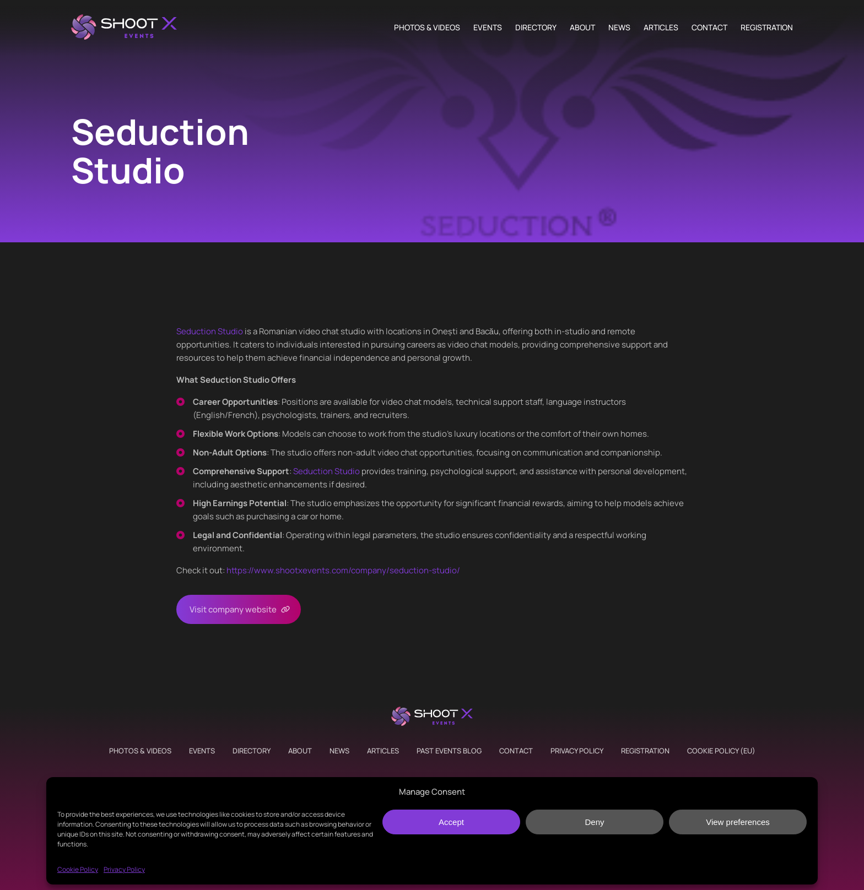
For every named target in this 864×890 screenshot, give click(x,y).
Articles (661, 27)
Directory (536, 27)
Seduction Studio (209, 331)
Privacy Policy (124, 869)
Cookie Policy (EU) (721, 751)
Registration (767, 27)
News (619, 27)
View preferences (738, 822)
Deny (594, 822)
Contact (709, 27)
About (582, 27)
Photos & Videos (427, 27)
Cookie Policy (77, 869)
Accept (451, 822)
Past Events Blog (449, 751)
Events (487, 27)
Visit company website (233, 609)
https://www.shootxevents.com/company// (343, 570)
